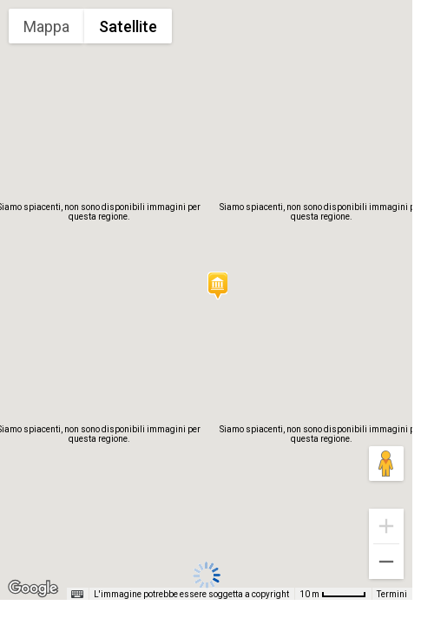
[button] (217, 285)
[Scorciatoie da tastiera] (77, 595)
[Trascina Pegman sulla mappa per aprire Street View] (386, 463)
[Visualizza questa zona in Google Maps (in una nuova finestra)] (33, 588)
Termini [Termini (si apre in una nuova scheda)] (392, 594)
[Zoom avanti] (386, 526)
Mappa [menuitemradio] (46, 26)
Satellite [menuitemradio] (128, 26)
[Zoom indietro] (386, 561)
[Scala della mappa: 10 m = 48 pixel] (333, 594)
